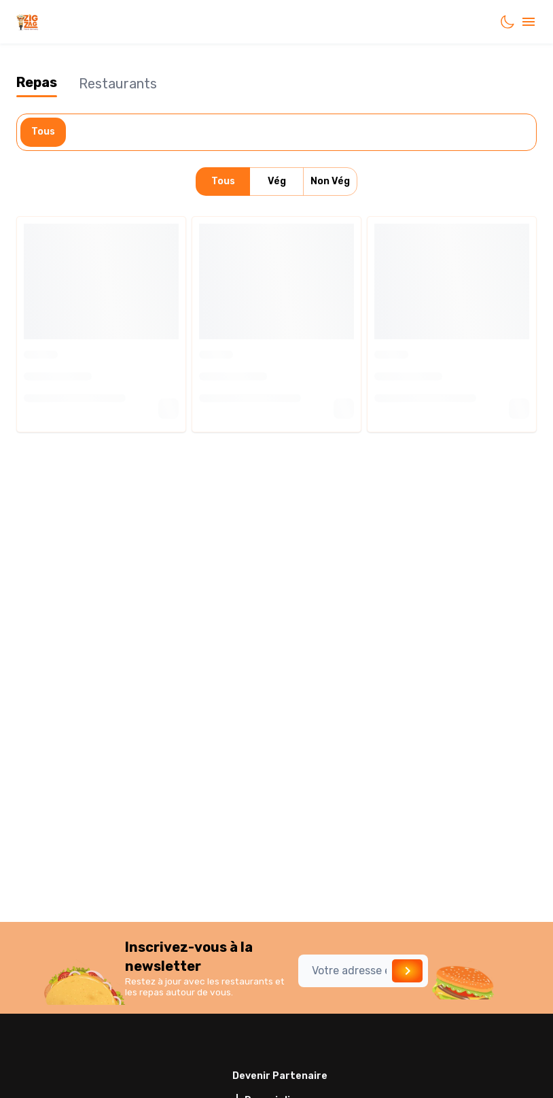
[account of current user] (528, 21)
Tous (43, 132)
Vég (276, 182)
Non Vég (330, 182)
